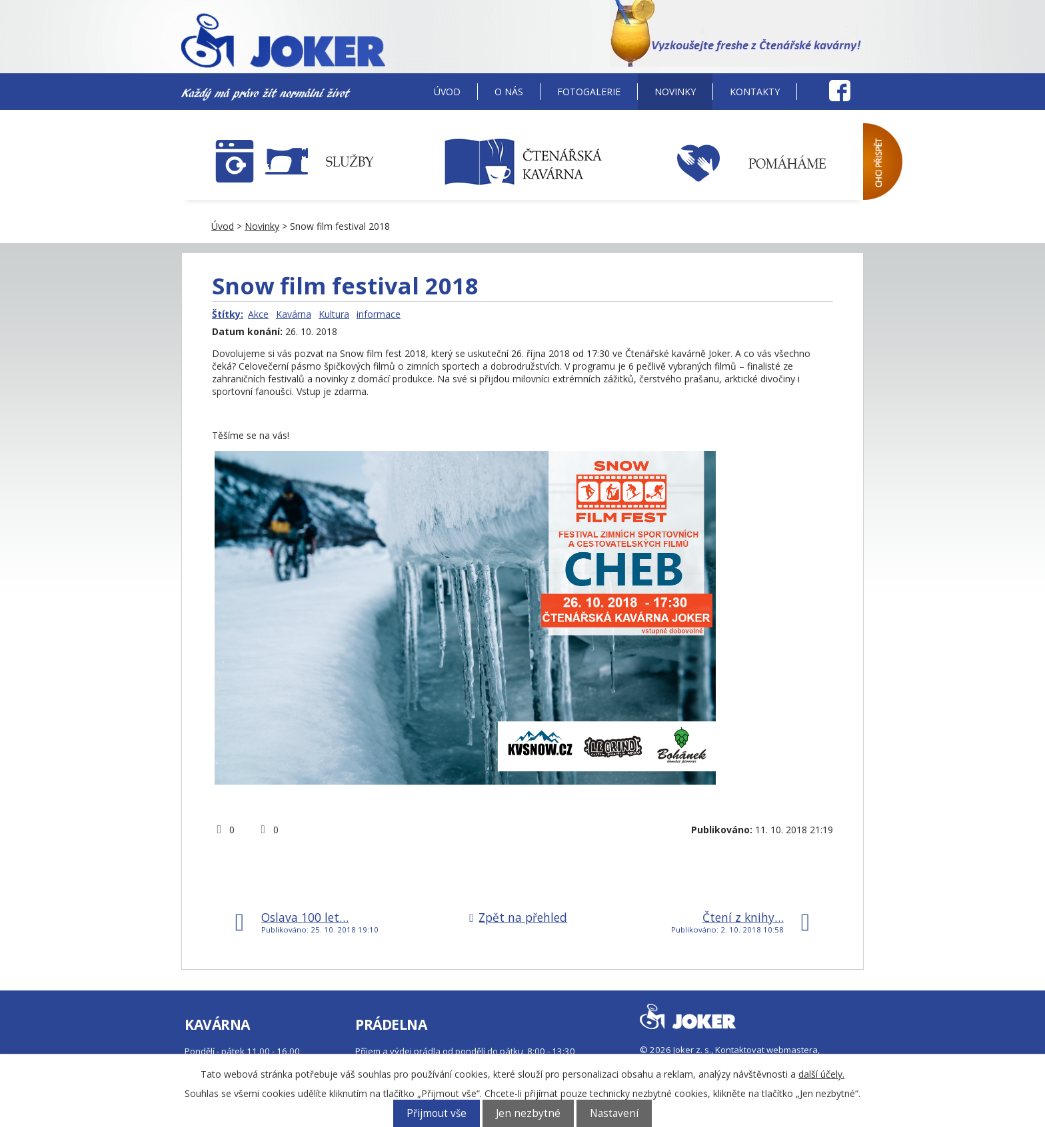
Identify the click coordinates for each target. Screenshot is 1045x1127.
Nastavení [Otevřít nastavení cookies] (614, 1113)
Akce (258, 314)
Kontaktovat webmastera (766, 1050)
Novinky (675, 91)
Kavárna (293, 314)
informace (379, 314)
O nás (509, 91)
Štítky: (227, 314)
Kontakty (755, 91)
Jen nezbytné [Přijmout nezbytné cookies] (528, 1113)
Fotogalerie (588, 91)
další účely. (821, 1074)
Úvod (447, 91)
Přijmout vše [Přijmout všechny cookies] (437, 1113)
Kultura (334, 314)
